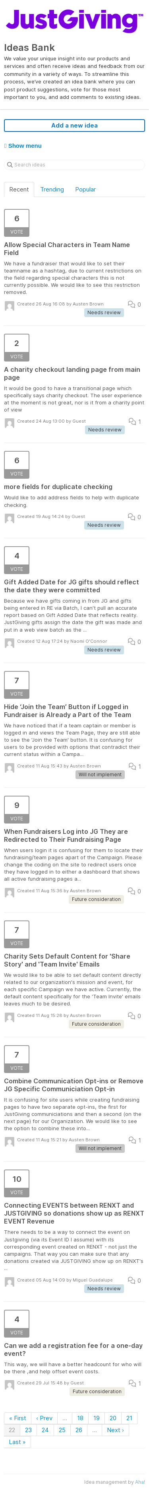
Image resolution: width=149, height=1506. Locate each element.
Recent (19, 189)
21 (129, 1418)
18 (80, 1418)
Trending (52, 189)
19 (96, 1418)
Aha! (140, 1482)
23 (28, 1430)
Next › (115, 1430)
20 (113, 1418)
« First (17, 1418)
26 (78, 1430)
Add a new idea (74, 125)
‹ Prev (44, 1418)
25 (62, 1430)
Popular (85, 189)
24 (45, 1430)
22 (12, 1430)
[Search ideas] (74, 165)
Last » (17, 1442)
